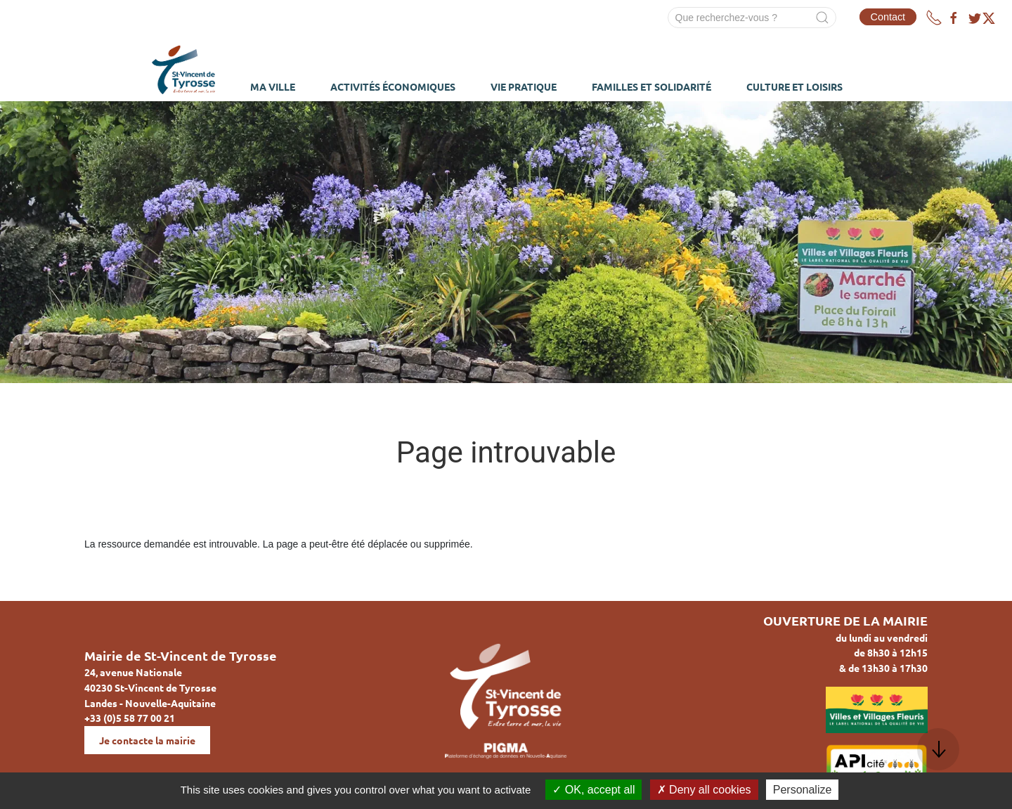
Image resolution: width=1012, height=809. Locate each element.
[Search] (752, 17)
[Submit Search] (822, 17)
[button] (938, 749)
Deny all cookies (704, 790)
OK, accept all (593, 790)
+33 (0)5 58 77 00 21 (129, 717)
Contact (888, 16)
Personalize (802, 790)
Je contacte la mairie (147, 740)
